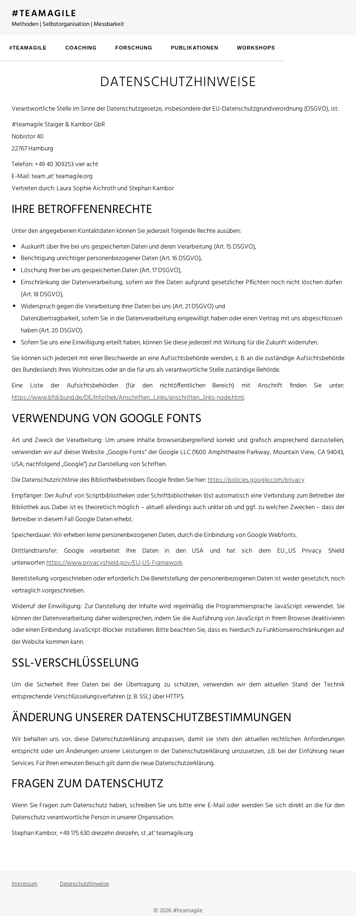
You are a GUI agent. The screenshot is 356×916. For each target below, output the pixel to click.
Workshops (256, 47)
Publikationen (195, 47)
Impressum (25, 884)
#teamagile (28, 47)
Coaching (81, 47)
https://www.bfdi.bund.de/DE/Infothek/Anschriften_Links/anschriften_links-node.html (128, 398)
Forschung (134, 47)
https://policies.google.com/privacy (256, 480)
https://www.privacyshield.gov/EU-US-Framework (114, 563)
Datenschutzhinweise (84, 884)
